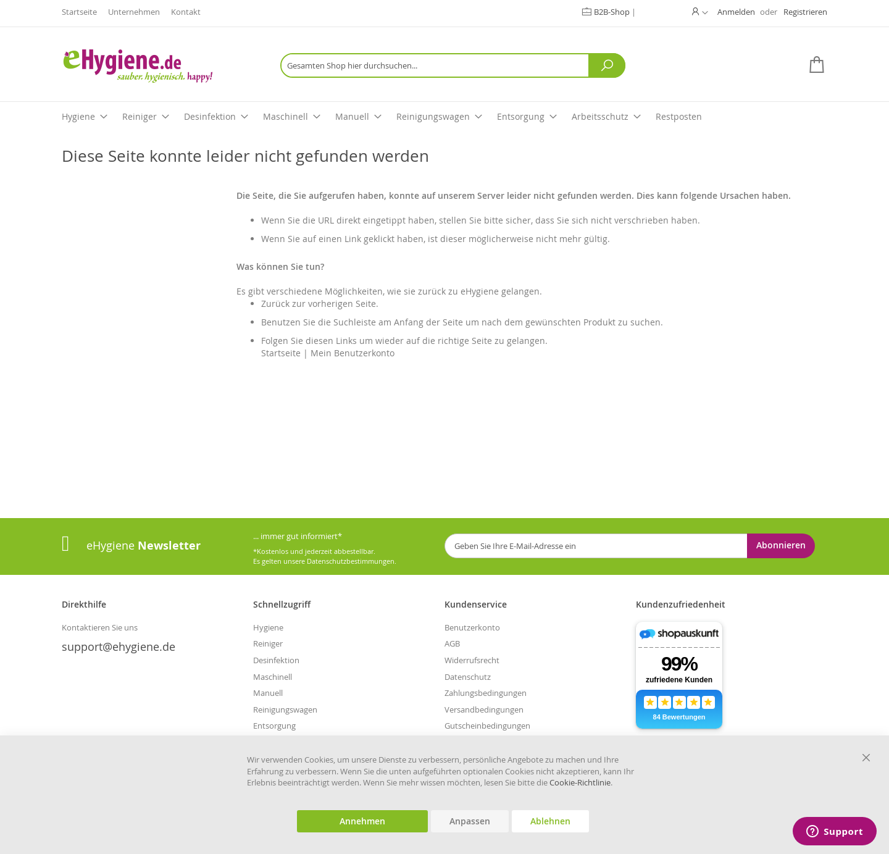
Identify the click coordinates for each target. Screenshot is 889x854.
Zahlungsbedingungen (485, 692)
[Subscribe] (781, 546)
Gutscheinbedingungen (487, 725)
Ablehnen (550, 821)
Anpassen (469, 821)
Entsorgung (274, 725)
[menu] (444, 117)
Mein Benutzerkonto (352, 353)
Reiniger (268, 643)
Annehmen (362, 821)
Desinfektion (276, 660)
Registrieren (805, 11)
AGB (452, 643)
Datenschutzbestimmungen (350, 561)
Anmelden (736, 11)
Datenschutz (467, 676)
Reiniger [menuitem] (145, 116)
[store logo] (157, 66)
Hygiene (268, 627)
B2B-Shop (613, 11)
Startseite (79, 11)
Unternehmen (134, 11)
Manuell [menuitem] (358, 116)
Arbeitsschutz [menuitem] (606, 116)
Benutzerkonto (472, 627)
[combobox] (453, 65)
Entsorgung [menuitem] (527, 116)
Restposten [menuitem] (679, 116)
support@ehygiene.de (118, 646)
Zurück (275, 303)
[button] (700, 11)
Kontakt (186, 11)
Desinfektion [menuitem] (216, 116)
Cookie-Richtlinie (580, 782)
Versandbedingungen (484, 709)
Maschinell (272, 676)
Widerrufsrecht (471, 660)
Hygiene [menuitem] (84, 116)
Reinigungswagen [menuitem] (439, 116)
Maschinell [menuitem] (291, 116)
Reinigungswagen (285, 709)
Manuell (268, 692)
